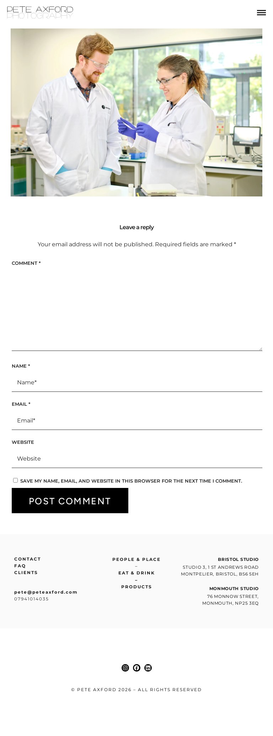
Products (136, 586)
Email (21, 404)
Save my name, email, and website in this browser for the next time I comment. (131, 481)
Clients (26, 572)
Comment (26, 263)
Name (21, 366)
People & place (136, 559)
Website (23, 442)
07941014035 (31, 598)
